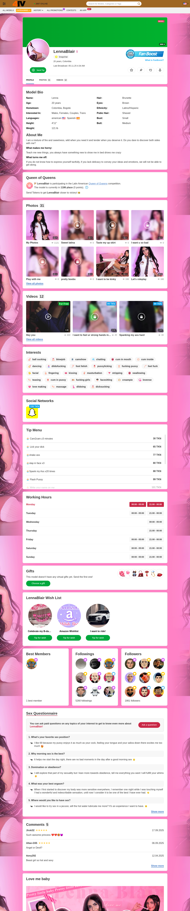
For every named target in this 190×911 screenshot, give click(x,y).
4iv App (84, 10)
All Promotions (55, 10)
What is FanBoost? (154, 60)
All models (8, 10)
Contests (71, 10)
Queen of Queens (98, 183)
